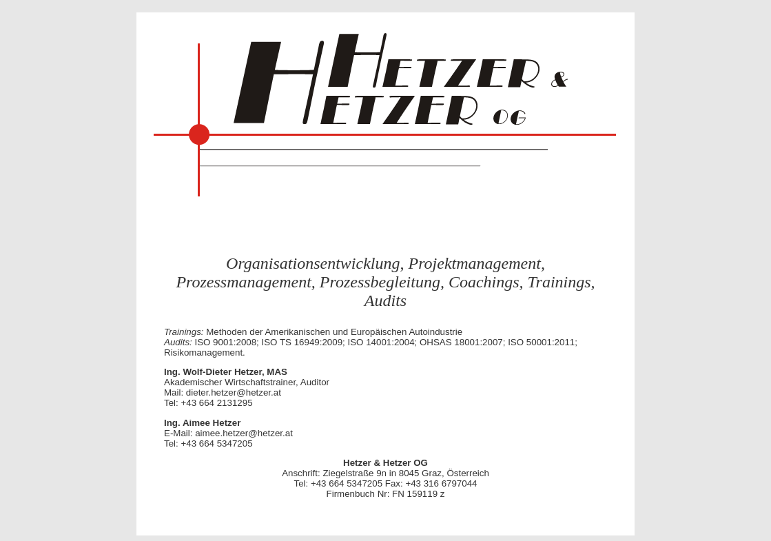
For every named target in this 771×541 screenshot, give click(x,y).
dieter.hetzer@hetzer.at (233, 392)
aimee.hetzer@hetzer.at (244, 433)
